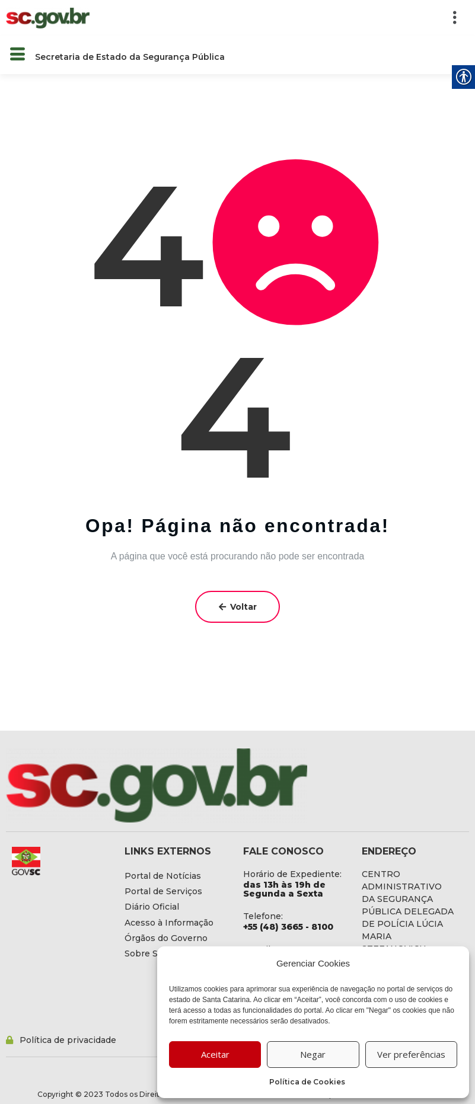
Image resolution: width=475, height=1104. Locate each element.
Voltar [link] (238, 606)
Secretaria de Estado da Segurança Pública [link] (130, 57)
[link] (48, 17)
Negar (313, 1054)
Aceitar (215, 1054)
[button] (285, 18)
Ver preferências (411, 1054)
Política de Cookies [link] (307, 1081)
